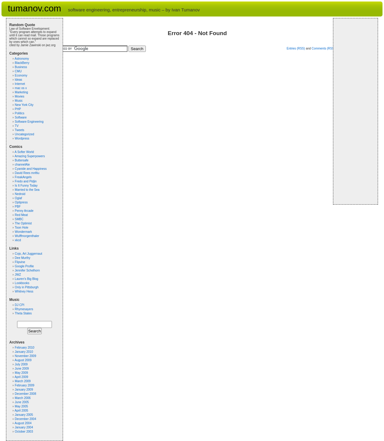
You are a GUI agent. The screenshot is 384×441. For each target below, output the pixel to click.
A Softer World (24, 152)
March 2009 (23, 381)
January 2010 (24, 351)
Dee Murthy (22, 258)
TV (17, 126)
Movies (19, 96)
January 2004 (24, 427)
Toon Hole (21, 227)
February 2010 (24, 347)
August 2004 (23, 423)
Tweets (19, 130)
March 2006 (23, 398)
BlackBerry (22, 62)
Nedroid (20, 194)
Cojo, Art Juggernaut (28, 253)
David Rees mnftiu (27, 173)
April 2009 (21, 377)
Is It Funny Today (26, 185)
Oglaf (18, 198)
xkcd (18, 240)
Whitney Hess (24, 291)
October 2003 (24, 431)
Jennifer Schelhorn (27, 270)
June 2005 (22, 402)
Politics (19, 113)
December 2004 (25, 419)
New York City (24, 104)
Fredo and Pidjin (26, 181)
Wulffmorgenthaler (27, 236)
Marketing (21, 92)
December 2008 (25, 393)
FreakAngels (23, 177)
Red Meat (21, 215)
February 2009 (24, 385)
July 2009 (21, 364)
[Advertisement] (354, 111)
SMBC (19, 219)
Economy (21, 75)
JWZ (18, 274)
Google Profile (24, 266)
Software (20, 117)
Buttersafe (21, 160)
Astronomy (22, 58)
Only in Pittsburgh (26, 287)
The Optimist (23, 223)
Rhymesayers (24, 309)
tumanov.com (34, 8)
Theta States (23, 313)
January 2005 (24, 414)
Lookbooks (22, 283)
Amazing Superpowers (30, 156)
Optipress (21, 202)
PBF (17, 206)
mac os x (21, 88)
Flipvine (20, 262)
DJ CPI (19, 305)
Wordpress (22, 138)
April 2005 (21, 410)
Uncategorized (24, 134)
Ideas (18, 79)
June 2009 (22, 368)
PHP (18, 109)
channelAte (22, 164)
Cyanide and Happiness (30, 168)
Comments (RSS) (323, 48)
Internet (20, 84)
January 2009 (24, 389)
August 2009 (23, 360)
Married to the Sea (27, 189)
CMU (18, 71)
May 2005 (21, 406)
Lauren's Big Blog (26, 278)
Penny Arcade (24, 210)
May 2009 (21, 372)
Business (21, 67)
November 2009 (25, 356)
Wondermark (23, 231)
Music (18, 100)
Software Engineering (29, 121)
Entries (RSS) (295, 48)
